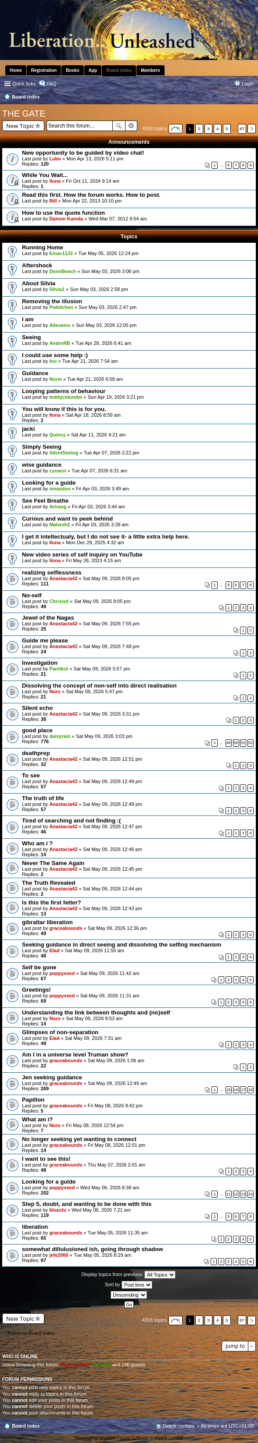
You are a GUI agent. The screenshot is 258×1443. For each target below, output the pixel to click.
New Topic (20, 126)
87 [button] (242, 128)
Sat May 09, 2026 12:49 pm (112, 781)
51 (243, 743)
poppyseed (62, 973)
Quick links (24, 83)
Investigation (39, 662)
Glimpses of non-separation (60, 1032)
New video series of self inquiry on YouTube (82, 554)
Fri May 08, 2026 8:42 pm (115, 1105)
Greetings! (36, 989)
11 (228, 1194)
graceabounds (65, 928)
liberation (35, 1226)
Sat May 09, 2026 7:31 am (93, 1038)
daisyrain (59, 736)
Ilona (55, 181)
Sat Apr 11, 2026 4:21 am (98, 434)
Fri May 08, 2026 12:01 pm (116, 1145)
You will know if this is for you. (64, 409)
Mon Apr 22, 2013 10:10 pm (92, 200)
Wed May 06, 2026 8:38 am (110, 1187)
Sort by (128, 1285)
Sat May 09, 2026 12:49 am (117, 1083)
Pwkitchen (61, 307)
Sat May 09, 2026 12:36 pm (117, 928)
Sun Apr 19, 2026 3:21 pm (116, 397)
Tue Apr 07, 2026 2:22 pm (112, 452)
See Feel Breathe (45, 500)
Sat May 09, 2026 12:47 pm (112, 826)
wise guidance (41, 464)
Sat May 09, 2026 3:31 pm (111, 713)
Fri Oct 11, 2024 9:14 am (92, 181)
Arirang (57, 506)
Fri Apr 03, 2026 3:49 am (102, 488)
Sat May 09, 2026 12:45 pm (112, 869)
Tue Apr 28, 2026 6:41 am (103, 343)
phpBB (106, 1438)
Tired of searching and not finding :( (71, 820)
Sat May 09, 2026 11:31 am (110, 995)
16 (236, 1090)
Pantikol (58, 668)
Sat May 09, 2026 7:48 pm (111, 646)
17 (243, 1090)
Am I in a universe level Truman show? (75, 1054)
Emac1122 (61, 253)
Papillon (33, 1099)
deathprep (36, 753)
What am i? (37, 1119)
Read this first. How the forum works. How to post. (91, 194)
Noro (55, 691)
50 (236, 743)
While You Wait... (45, 175)
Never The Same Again (53, 863)
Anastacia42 (63, 578)
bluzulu (57, 1210)
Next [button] (251, 128)
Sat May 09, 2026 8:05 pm (111, 578)
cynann (57, 470)
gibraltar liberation (47, 922)
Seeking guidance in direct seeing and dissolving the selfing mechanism (121, 944)
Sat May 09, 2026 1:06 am (116, 1060)
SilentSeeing (63, 452)
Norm (55, 379)
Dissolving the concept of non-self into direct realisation (99, 685)
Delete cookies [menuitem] (178, 1426)
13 (243, 1194)
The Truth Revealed (48, 882)
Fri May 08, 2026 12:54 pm (94, 1125)
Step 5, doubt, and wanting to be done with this (86, 1204)
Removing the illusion (52, 301)
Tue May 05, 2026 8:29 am (102, 1255)
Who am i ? (37, 843)
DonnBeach (62, 271)
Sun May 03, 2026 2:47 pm (107, 307)
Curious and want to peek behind (67, 518)
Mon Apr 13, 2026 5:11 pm (95, 158)
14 (250, 1194)
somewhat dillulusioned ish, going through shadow (92, 1249)
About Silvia (38, 283)
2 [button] (199, 128)
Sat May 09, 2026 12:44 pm (112, 888)
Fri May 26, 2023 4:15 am (93, 560)
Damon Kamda (66, 218)
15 (228, 1090)
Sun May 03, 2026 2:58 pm (99, 289)
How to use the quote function (63, 212)
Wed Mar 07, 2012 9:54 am (118, 218)
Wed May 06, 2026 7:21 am (101, 1210)
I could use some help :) (55, 355)
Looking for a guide (48, 482)
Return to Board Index (31, 1333)
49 (228, 743)
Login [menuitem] (248, 83)
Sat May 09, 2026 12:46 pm (112, 849)
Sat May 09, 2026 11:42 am (110, 973)
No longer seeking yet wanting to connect (79, 1139)
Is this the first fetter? (51, 902)
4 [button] (217, 128)
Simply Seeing (41, 446)
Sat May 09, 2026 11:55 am (94, 950)
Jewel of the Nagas (48, 617)
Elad (54, 950)
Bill (53, 200)
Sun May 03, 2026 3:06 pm (111, 271)
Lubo (55, 158)
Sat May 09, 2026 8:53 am (94, 1018)
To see (31, 775)
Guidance (35, 373)
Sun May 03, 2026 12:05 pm (106, 325)
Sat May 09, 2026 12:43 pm (112, 908)
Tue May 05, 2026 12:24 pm (108, 253)
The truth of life (43, 798)
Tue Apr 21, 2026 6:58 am (95, 379)
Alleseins (59, 325)
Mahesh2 (59, 524)
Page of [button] (175, 128)
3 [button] (208, 128)
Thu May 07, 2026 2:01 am (116, 1164)
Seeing (31, 337)
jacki (28, 428)
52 (250, 743)
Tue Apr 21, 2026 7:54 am (90, 361)
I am (27, 319)
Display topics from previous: (129, 1275)
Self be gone (39, 967)
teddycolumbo (65, 397)
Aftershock (37, 265)
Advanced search (131, 126)
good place (37, 730)
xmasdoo (59, 488)
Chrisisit (58, 601)
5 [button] (227, 128)
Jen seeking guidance (52, 1077)
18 (250, 1090)
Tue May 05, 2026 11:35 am (118, 1232)
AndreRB (59, 343)
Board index (26, 1426)
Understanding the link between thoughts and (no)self (96, 1012)
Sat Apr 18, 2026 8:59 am (93, 415)
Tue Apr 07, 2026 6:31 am (99, 470)
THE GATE (24, 113)
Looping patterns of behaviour (64, 391)
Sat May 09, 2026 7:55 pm (111, 623)
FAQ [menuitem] (51, 83)
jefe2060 (58, 1255)
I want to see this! (46, 1159)
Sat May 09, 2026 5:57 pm (101, 668)
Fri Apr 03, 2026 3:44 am (98, 506)
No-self (32, 595)
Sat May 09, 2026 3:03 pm (104, 736)
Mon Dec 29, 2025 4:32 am (95, 542)
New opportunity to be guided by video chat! (83, 152)
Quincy (57, 434)
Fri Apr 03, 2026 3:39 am (102, 524)
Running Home (42, 247)
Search (118, 126)
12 (236, 1194)
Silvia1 (56, 289)
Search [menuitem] (250, 97)
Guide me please (45, 640)
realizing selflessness (52, 572)
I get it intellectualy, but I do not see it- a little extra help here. (106, 536)
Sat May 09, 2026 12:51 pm (112, 759)
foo (53, 361)
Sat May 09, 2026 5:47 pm (94, 691)
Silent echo (37, 708)
